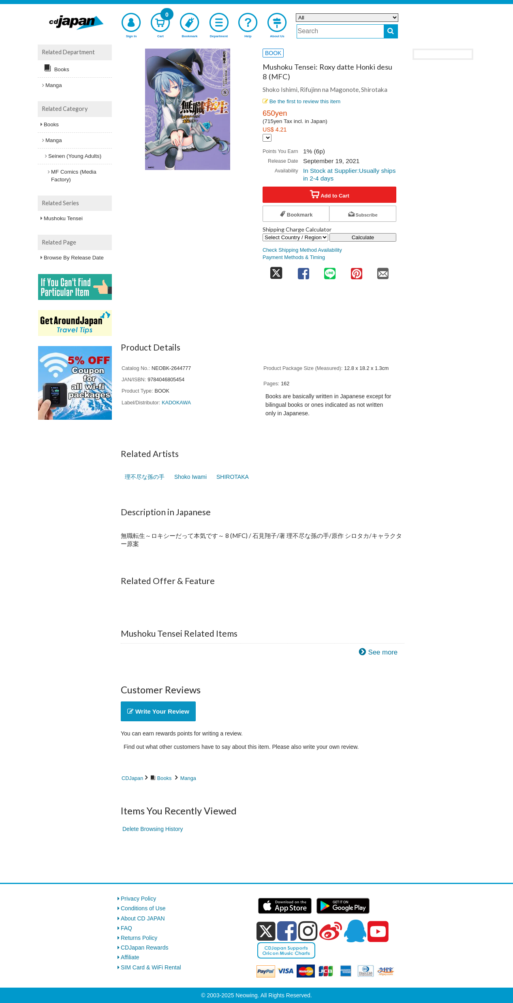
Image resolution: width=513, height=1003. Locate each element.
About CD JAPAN (143, 918)
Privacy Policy (138, 898)
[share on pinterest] (356, 271)
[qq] (355, 931)
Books (164, 778)
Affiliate (130, 957)
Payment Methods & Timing (294, 257)
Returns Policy (139, 938)
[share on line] (329, 271)
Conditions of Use (143, 908)
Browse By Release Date (74, 258)
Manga (188, 778)
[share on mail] (383, 271)
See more (383, 652)
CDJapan (132, 778)
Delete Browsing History (152, 829)
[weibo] (330, 931)
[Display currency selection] (267, 138)
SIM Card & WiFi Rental (151, 967)
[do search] (391, 31)
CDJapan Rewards (145, 947)
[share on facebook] (303, 271)
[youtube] (378, 931)
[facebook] (287, 931)
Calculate (363, 237)
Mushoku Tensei (63, 218)
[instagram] (308, 931)
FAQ (126, 928)
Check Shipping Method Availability (302, 250)
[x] (266, 931)
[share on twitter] (276, 271)
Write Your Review (158, 711)
